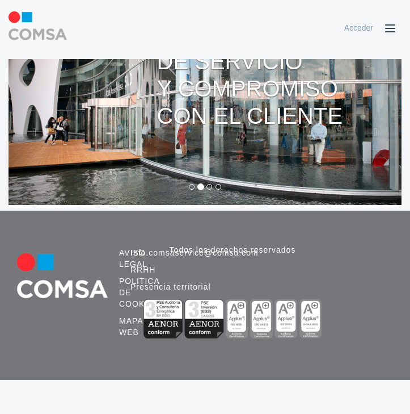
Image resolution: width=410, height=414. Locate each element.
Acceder (358, 27)
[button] (38, 132)
